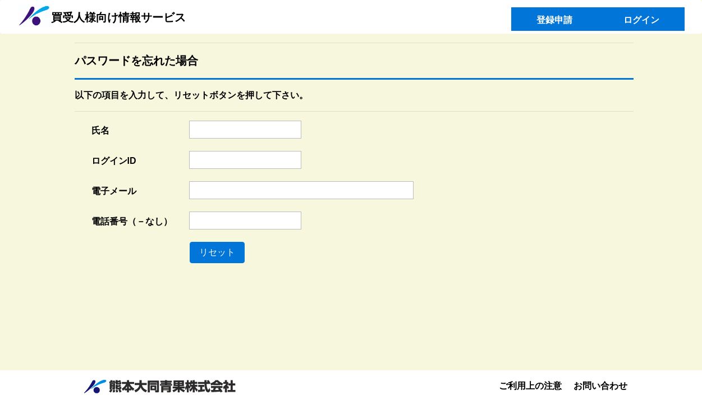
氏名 (100, 130)
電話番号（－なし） (131, 221)
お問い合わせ (600, 386)
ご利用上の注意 (530, 386)
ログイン (641, 20)
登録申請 (554, 20)
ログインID (113, 161)
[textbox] (245, 129)
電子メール (113, 191)
